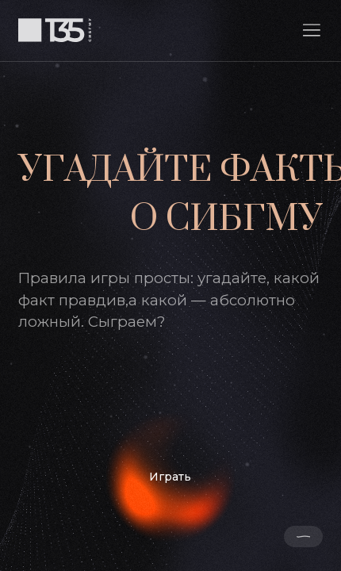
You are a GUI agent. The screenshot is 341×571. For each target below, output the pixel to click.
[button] (312, 30)
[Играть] (170, 477)
